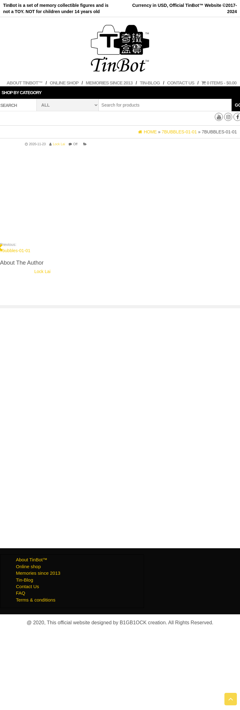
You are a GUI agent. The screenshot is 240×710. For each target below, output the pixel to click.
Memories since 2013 (109, 82)
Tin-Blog (150, 82)
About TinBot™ (24, 82)
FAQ (20, 593)
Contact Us (180, 82)
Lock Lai (59, 144)
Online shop (64, 82)
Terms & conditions (35, 599)
